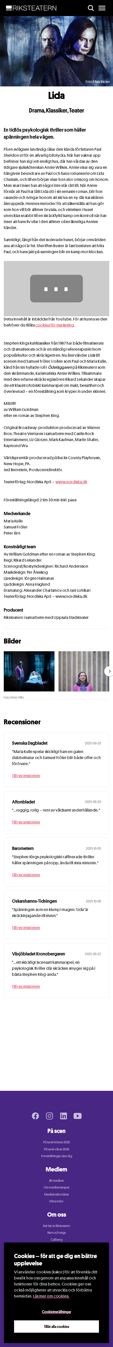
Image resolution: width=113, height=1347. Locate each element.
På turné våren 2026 (56, 1149)
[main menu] (102, 8)
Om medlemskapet (57, 1187)
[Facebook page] (35, 1116)
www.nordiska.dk (71, 481)
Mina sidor (56, 1201)
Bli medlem (56, 1180)
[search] (91, 8)
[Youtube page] (78, 1116)
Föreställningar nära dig (56, 1156)
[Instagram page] (49, 1116)
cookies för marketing (54, 325)
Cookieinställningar (56, 1311)
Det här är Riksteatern (56, 1225)
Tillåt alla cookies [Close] (56, 1326)
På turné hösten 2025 (56, 1142)
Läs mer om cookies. (51, 1296)
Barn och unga (56, 1232)
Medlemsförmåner (56, 1194)
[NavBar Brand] (31, 8)
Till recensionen (26, 775)
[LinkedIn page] (64, 1116)
